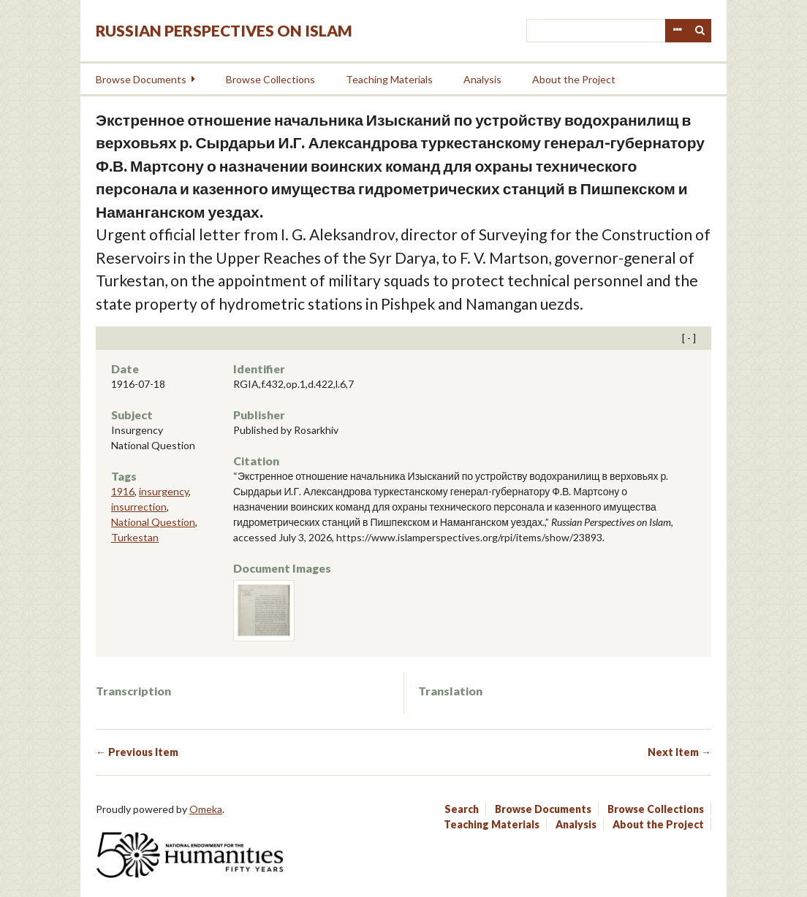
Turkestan (135, 537)
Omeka (205, 809)
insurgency (164, 491)
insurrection (139, 506)
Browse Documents (141, 79)
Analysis (482, 79)
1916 (122, 491)
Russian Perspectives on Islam (224, 30)
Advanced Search (677, 30)
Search (700, 30)
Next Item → (679, 752)
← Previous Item (137, 752)
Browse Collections (270, 79)
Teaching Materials (389, 79)
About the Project (573, 79)
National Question (153, 522)
